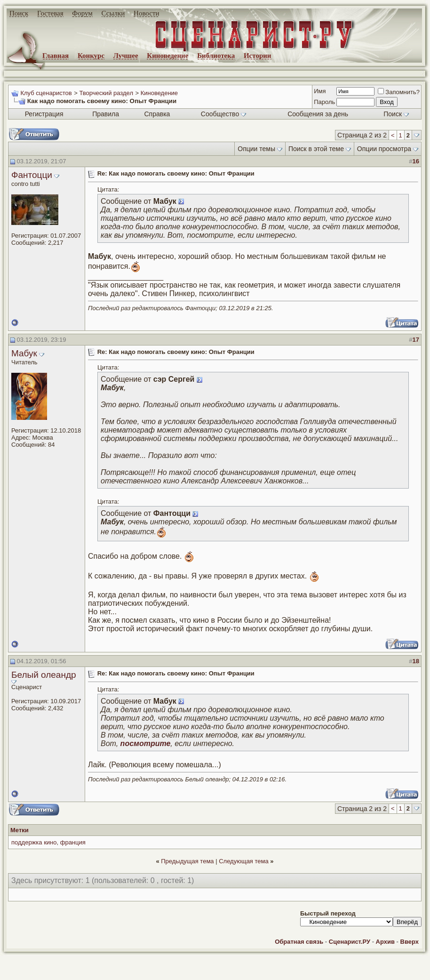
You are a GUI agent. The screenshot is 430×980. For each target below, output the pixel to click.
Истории (257, 55)
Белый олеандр (43, 675)
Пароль (324, 101)
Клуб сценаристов (46, 92)
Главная (55, 55)
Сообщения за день (317, 114)
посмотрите (145, 743)
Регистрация (44, 114)
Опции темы (256, 149)
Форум (82, 13)
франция (73, 842)
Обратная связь (299, 941)
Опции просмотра (384, 149)
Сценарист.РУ (349, 941)
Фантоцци (31, 175)
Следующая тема (244, 861)
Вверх (409, 941)
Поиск (18, 13)
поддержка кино (33, 842)
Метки (19, 830)
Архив (385, 941)
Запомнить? (399, 92)
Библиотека (216, 55)
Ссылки (113, 13)
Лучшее (125, 55)
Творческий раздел (106, 92)
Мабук (24, 353)
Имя (320, 91)
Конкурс (91, 55)
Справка (157, 114)
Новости (146, 13)
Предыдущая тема (187, 861)
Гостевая (50, 13)
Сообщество (223, 114)
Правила (105, 114)
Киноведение (167, 55)
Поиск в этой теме (316, 149)
